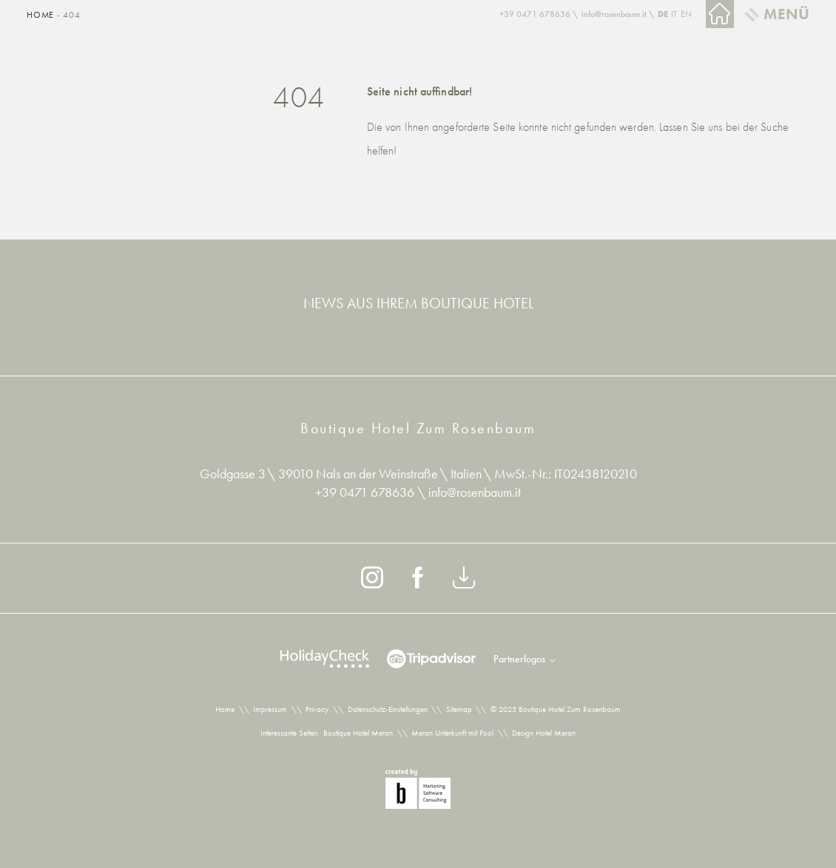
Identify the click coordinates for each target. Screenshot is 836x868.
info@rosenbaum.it (474, 492)
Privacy (317, 709)
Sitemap (459, 709)
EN (686, 14)
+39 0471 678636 (366, 492)
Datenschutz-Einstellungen (388, 709)
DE (663, 14)
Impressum (270, 709)
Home (42, 15)
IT (674, 14)
